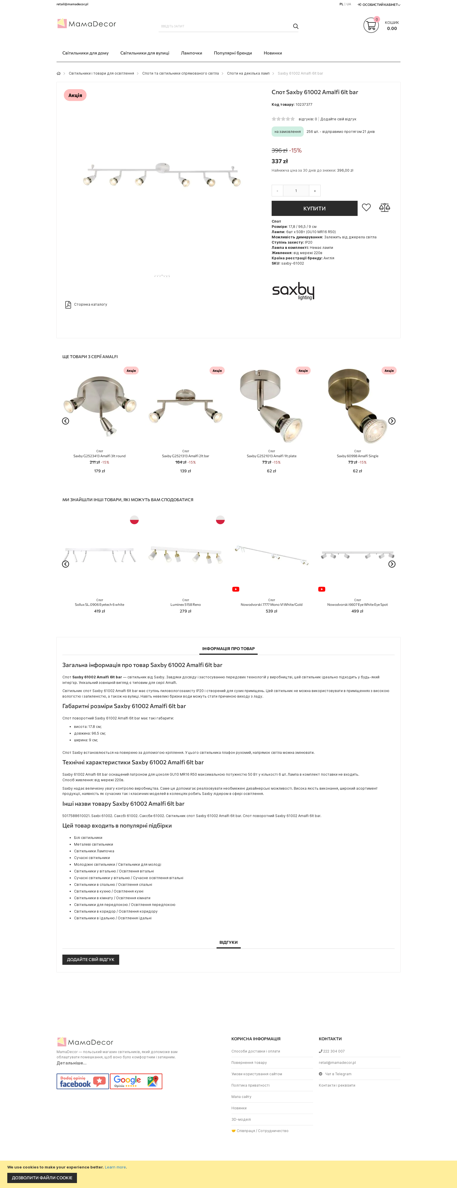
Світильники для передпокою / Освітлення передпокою (124, 904)
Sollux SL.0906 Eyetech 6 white (99, 602)
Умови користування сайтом (256, 1074)
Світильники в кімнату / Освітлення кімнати (112, 898)
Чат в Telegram (335, 1074)
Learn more (115, 1167)
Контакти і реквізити (337, 1085)
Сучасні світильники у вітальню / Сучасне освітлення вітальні (128, 878)
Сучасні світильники (92, 858)
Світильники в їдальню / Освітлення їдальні (113, 918)
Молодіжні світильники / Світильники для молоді (117, 864)
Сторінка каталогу (86, 305)
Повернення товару (249, 1062)
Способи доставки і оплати (255, 1051)
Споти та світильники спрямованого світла (180, 73)
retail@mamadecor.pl (337, 1062)
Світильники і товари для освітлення (101, 73)
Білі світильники (88, 837)
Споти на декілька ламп (248, 73)
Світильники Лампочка (94, 851)
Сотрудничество (273, 1131)
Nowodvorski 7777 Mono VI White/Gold (272, 602)
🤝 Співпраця (243, 1131)
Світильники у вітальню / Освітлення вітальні (114, 871)
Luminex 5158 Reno (186, 602)
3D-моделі (241, 1119)
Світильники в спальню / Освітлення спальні (113, 884)
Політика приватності (250, 1085)
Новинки (239, 1108)
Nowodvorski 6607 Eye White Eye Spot (357, 602)
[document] (229, 1174)
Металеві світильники (93, 844)
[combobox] (228, 26)
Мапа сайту (241, 1096)
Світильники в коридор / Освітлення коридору (116, 911)
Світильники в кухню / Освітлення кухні (108, 891)
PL (341, 4)
